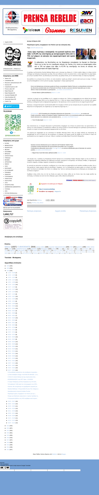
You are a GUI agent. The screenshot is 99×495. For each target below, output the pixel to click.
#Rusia (59, 148)
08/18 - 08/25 (12, 318)
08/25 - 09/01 (12, 315)
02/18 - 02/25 (12, 408)
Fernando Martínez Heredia (59, 251)
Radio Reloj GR (9, 91)
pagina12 (12, 250)
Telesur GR (8, 78)
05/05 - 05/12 (12, 353)
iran (66, 249)
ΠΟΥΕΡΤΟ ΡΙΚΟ (9, 184)
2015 (8, 444)
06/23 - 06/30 (12, 337)
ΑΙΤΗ (6, 182)
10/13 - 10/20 (12, 298)
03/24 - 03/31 (12, 367)
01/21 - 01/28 (12, 418)
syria (29, 251)
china (53, 249)
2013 (8, 449)
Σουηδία (62, 253)
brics (78, 249)
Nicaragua (44, 249)
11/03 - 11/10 (12, 291)
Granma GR (8, 84)
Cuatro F (71, 249)
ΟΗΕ (41, 250)
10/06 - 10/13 (12, 301)
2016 (8, 442)
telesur (41, 202)
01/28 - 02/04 (12, 415)
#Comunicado (34, 113)
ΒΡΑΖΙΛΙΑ (7, 153)
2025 (8, 268)
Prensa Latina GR (9, 89)
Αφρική (6, 253)
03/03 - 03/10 (12, 403)
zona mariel (71, 251)
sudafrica (47, 251)
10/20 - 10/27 (12, 296)
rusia (37, 202)
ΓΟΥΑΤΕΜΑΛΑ (9, 176)
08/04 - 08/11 (12, 322)
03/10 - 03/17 (12, 401)
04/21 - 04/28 (12, 358)
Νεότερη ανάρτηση (34, 211)
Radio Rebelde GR (10, 93)
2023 (8, 425)
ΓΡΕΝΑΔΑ (7, 158)
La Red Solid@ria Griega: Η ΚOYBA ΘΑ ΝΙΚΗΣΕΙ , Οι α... (23, 374)
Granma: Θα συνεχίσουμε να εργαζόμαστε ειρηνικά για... (23, 386)
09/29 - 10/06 (12, 303)
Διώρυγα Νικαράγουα (38, 251)
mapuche (48, 250)
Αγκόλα (67, 253)
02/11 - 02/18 (12, 411)
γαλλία (49, 253)
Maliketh (54, 454)
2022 (8, 428)
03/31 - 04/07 (12, 365)
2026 (8, 266)
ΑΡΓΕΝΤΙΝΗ (8, 162)
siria (29, 250)
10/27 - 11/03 (12, 294)
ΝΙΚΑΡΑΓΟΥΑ (8, 147)
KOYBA (7, 143)
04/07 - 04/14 (12, 363)
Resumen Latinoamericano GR (13, 82)
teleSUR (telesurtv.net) (37, 47)
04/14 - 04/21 (12, 360)
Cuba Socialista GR (10, 97)
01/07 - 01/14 (12, 423)
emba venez (90, 247)
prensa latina (40, 247)
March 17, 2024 (56, 92)
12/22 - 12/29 (12, 275)
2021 (8, 430)
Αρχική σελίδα (60, 211)
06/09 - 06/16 (12, 341)
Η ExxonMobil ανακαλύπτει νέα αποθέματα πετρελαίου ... (23, 372)
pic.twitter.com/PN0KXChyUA (70, 117)
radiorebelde (21, 250)
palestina (34, 249)
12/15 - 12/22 (12, 277)
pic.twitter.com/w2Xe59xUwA (65, 89)
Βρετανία (72, 253)
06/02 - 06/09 (12, 344)
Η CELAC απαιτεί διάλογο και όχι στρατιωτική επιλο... (22, 377)
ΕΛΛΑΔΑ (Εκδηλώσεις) (11, 193)
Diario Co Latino (58, 250)
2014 (8, 447)
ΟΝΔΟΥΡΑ (8, 174)
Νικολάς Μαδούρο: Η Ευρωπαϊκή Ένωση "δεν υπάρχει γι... (23, 389)
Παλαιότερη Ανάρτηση (88, 211)
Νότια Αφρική (56, 253)
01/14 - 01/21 (12, 420)
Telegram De (57, 191)
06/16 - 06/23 (12, 339)
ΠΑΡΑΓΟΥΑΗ (8, 178)
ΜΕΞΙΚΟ (7, 149)
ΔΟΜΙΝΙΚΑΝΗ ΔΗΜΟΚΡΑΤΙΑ (12, 187)
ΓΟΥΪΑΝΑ (7, 189)
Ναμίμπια (78, 253)
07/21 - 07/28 (12, 327)
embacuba (90, 251)
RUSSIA (78, 250)
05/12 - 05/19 (12, 351)
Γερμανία (35, 253)
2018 (8, 437)
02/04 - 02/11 (12, 413)
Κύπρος (12, 253)
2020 (8, 433)
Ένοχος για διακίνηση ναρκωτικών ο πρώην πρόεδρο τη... (23, 396)
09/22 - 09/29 (12, 306)
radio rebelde (43, 253)
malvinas (90, 250)
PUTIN (34, 202)
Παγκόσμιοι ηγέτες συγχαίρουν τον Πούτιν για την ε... (22, 393)
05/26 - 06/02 (12, 346)
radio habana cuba (26, 253)
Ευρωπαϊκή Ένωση (9, 251)
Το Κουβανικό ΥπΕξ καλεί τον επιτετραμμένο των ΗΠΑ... (23, 384)
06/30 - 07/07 (12, 334)
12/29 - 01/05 (12, 272)
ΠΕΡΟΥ (7, 164)
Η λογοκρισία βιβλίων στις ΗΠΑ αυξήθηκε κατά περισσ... (23, 398)
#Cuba (54, 148)
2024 (8, 270)
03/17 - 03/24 (12, 370)
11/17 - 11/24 (12, 287)
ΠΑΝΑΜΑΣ (8, 172)
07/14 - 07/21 (12, 329)
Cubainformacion (21, 249)
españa (35, 250)
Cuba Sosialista (69, 250)
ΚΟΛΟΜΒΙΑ (8, 151)
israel (60, 249)
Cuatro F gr (8, 101)
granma (79, 247)
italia (84, 250)
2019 (8, 435)
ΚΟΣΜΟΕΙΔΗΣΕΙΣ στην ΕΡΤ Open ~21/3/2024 (20, 379)
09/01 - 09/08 (12, 313)
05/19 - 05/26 (12, 348)
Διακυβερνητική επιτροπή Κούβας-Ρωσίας (19, 391)
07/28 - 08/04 (12, 325)
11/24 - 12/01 (12, 284)
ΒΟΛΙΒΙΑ (7, 160)
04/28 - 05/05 (12, 356)
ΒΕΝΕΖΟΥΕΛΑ (9, 145)
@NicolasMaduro (76, 113)
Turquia (24, 251)
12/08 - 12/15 (12, 280)
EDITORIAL (85, 249)
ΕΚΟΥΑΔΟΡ (8, 168)
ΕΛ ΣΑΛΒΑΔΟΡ (9, 170)
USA (71, 247)
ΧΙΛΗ (6, 166)
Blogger (64, 454)
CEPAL (18, 251)
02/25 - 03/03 (12, 406)
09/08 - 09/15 (12, 310)
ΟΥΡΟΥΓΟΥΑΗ (9, 155)
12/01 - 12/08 (12, 282)
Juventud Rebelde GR (11, 95)
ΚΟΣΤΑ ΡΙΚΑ (8, 180)
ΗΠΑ (6, 191)
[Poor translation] (7, 467)
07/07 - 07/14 (12, 332)
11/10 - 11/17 (12, 289)
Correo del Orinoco (80, 251)
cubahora (18, 253)
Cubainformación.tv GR (11, 87)
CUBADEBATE (23, 247)
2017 (8, 440)
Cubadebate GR (9, 80)
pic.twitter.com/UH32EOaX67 (43, 150)
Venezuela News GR (10, 99)
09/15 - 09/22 (12, 308)
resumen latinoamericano (57, 247)
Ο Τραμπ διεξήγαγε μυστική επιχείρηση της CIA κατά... (22, 381)
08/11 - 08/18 (12, 320)
